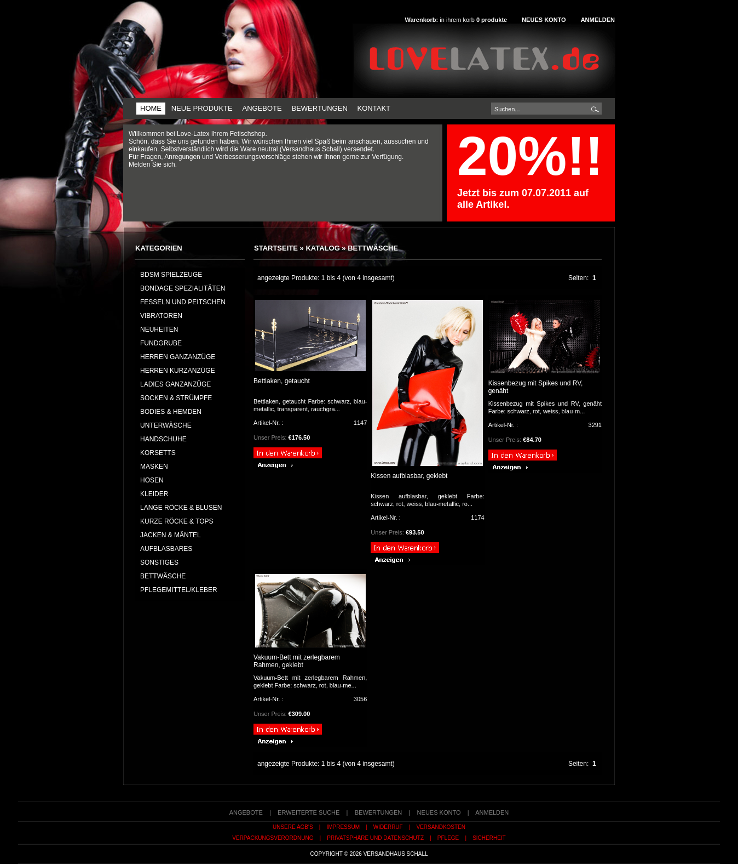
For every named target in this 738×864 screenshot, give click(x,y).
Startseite (276, 248)
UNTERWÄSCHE (166, 425)
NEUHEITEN (159, 329)
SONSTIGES (159, 562)
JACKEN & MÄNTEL (170, 535)
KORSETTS (158, 453)
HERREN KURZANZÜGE (177, 370)
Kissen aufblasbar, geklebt (409, 476)
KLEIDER (154, 494)
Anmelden (598, 19)
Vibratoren (161, 316)
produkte (491, 19)
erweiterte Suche (308, 812)
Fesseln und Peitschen (183, 302)
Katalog (322, 248)
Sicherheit (489, 838)
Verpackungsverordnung (272, 838)
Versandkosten (441, 827)
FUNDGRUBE (161, 343)
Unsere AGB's (293, 827)
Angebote (261, 108)
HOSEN (152, 480)
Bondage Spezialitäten (182, 288)
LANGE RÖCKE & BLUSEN (181, 507)
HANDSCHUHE (163, 439)
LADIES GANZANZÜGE (175, 384)
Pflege (448, 838)
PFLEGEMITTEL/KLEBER (178, 590)
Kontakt (374, 108)
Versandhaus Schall (396, 854)
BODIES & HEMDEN (170, 412)
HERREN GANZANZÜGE (177, 357)
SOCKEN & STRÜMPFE (176, 398)
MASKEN (154, 466)
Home (151, 108)
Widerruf (388, 827)
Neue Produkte (202, 108)
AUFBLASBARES (166, 549)
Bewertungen (319, 108)
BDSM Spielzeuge (171, 274)
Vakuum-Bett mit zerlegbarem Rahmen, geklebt (296, 661)
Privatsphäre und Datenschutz (375, 838)
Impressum (343, 827)
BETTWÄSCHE (373, 248)
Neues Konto (544, 19)
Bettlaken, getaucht (281, 381)
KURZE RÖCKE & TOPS (177, 521)
